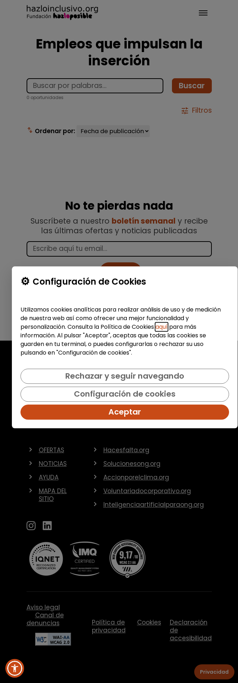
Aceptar (124, 411)
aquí (161, 327)
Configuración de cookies (125, 393)
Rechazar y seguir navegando (124, 376)
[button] (14, 668)
